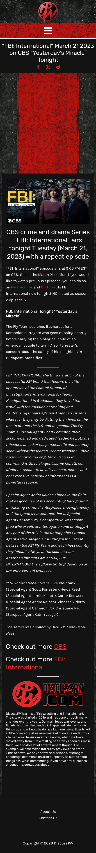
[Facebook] (38, 66)
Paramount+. (22, 287)
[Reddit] (58, 66)
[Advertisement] (48, 123)
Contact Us (48, 818)
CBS (60, 646)
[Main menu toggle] (48, 30)
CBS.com (48, 287)
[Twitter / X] (48, 66)
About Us (48, 811)
